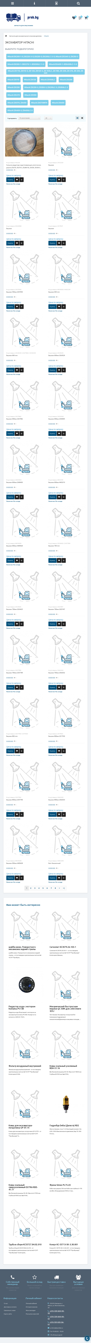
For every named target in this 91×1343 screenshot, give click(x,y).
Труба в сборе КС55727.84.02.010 (25, 1244)
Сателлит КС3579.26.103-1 (63, 947)
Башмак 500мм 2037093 (14, 292)
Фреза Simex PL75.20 (60, 1185)
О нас (6, 1303)
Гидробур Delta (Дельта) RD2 (64, 1125)
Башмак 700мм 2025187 (56, 609)
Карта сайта (8, 1314)
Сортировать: (12, 118)
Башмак (51, 165)
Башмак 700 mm (54, 546)
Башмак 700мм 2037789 (14, 673)
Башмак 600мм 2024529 (56, 355)
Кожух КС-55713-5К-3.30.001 (64, 1244)
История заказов (31, 1307)
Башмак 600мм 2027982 (14, 419)
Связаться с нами (9, 1310)
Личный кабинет (31, 1303)
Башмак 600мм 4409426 (14, 546)
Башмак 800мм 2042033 (56, 800)
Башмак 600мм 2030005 (56, 419)
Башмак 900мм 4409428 (14, 863)
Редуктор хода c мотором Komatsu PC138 (22, 1007)
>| (64, 888)
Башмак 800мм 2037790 (14, 800)
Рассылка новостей (32, 1314)
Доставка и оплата (10, 1307)
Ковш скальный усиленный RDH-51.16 (63, 1067)
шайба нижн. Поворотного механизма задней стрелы (22, 948)
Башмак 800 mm (12, 736)
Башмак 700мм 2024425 (14, 609)
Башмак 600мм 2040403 (14, 482)
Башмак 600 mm (54, 292)
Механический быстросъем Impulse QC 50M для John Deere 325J (65, 1008)
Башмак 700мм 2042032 (56, 673)
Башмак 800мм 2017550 (56, 736)
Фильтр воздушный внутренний (25, 1066)
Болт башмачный (54, 863)
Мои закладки (30, 1310)
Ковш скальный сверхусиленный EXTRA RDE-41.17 (23, 1187)
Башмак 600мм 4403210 (56, 482)
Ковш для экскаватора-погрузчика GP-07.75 (21, 1126)
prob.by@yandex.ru (55, 1328)
